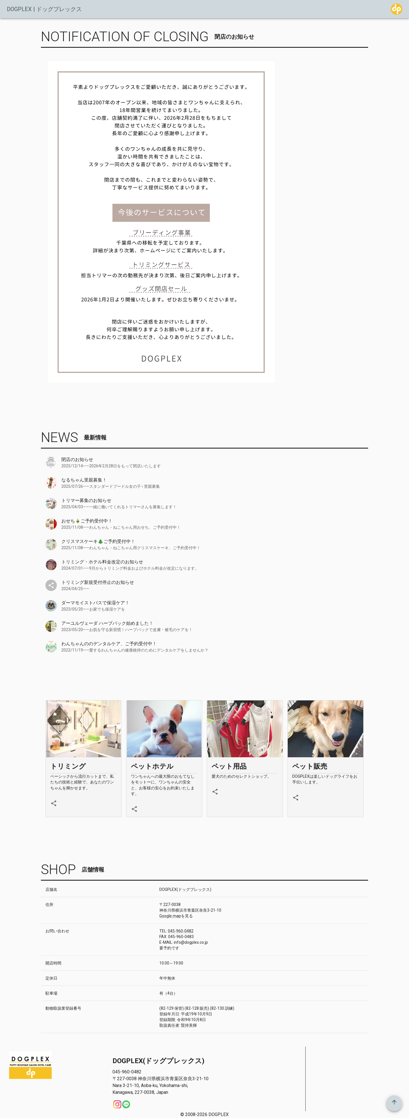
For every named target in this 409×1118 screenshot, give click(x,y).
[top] (394, 1103)
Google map (170, 916)
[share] (53, 803)
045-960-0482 (180, 931)
